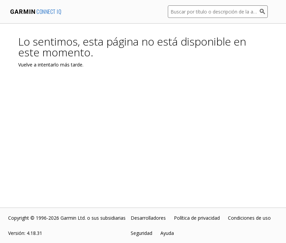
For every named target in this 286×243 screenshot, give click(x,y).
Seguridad (141, 233)
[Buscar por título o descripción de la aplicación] (214, 11)
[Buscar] (264, 11)
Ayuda (167, 233)
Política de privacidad (197, 218)
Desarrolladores (148, 218)
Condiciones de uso (249, 218)
